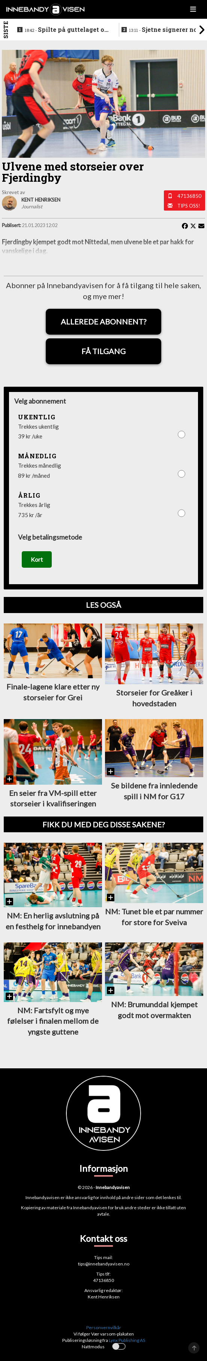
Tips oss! (188, 206)
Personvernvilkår (103, 1327)
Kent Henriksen (104, 1297)
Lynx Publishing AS (127, 1340)
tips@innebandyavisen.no (103, 1264)
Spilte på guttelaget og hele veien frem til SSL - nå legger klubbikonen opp (66, 30)
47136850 (189, 196)
